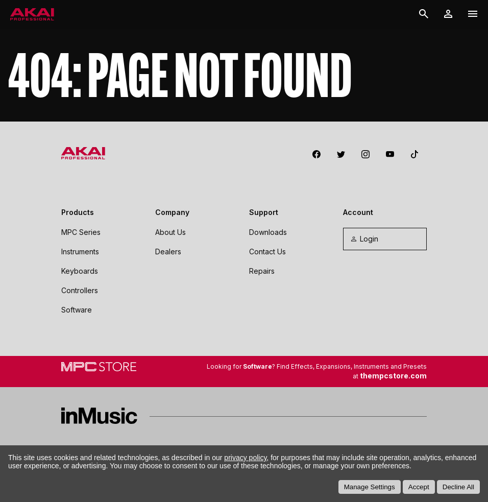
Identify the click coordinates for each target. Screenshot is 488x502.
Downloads (268, 232)
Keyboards (79, 271)
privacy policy (245, 457)
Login (364, 238)
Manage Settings (369, 487)
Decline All (458, 487)
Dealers (168, 251)
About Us (170, 232)
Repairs (262, 271)
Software (76, 309)
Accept (418, 487)
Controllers (79, 290)
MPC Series (81, 232)
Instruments (80, 251)
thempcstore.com (393, 375)
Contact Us (267, 251)
